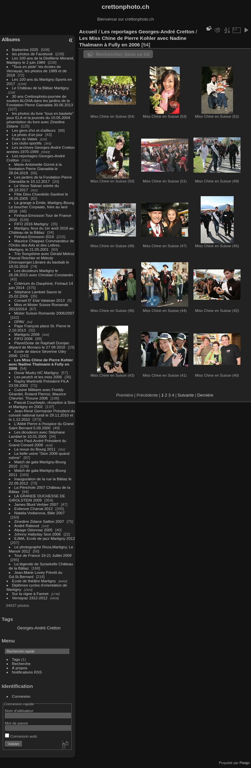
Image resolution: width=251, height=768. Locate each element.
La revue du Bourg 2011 (35, 449)
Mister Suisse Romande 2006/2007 (44, 313)
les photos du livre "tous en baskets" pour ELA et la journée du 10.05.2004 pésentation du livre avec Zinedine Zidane (40, 119)
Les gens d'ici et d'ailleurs (34, 130)
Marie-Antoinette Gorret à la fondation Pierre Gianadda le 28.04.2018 (35, 168)
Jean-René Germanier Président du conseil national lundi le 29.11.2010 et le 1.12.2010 (42, 415)
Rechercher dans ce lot (123, 54)
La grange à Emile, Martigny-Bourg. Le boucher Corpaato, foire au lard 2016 (42, 206)
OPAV (19, 321)
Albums (11, 39)
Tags (16, 659)
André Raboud (26, 525)
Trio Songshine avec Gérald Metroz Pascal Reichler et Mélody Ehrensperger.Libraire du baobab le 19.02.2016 (42, 259)
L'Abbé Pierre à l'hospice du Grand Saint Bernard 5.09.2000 (41, 425)
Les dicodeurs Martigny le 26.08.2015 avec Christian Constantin (41, 272)
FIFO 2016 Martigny (31, 224)
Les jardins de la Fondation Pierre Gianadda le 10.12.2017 (40, 179)
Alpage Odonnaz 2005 (33, 530)
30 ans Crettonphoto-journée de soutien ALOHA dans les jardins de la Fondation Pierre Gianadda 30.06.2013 (40, 100)
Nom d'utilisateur (19, 710)
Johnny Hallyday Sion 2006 (37, 534)
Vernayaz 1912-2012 (30, 598)
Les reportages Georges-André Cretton (147, 31)
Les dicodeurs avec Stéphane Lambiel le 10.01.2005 (37, 434)
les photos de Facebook (32, 54)
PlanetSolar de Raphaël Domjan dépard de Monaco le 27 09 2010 (39, 345)
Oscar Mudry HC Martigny (36, 372)
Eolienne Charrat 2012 (33, 508)
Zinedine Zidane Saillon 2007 (39, 521)
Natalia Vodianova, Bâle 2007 (39, 513)
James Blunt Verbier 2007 (36, 504)
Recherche (21, 663)
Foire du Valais (25, 139)
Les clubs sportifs (27, 143)
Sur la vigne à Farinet (30, 593)
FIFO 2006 (23, 338)
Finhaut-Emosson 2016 (34, 236)
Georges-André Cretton (38, 627)
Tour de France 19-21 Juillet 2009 (43, 555)
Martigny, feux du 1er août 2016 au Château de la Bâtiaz (41, 230)
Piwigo (245, 763)
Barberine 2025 (25, 49)
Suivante (185, 395)
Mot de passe (16, 723)
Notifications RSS (27, 672)
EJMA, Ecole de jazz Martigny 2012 (44, 538)
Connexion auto (21, 736)
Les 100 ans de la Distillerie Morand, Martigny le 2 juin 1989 (40, 60)
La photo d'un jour (27, 134)
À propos (19, 668)
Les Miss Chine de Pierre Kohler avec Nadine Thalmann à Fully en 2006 (41, 364)
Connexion (21, 696)
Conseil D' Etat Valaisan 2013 (39, 300)
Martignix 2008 (27, 334)
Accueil (88, 31)
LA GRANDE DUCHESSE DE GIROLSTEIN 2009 (37, 498)
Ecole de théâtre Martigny (34, 581)
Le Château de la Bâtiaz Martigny (40, 88)
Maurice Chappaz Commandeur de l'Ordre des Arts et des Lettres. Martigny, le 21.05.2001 (41, 245)
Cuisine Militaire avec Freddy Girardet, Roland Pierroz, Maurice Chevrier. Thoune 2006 (37, 393)
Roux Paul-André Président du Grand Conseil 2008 (37, 442)
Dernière (205, 395)
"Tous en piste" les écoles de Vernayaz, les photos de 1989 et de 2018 (37, 70)
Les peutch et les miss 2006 (38, 377)
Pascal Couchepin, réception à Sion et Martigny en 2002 (42, 404)
